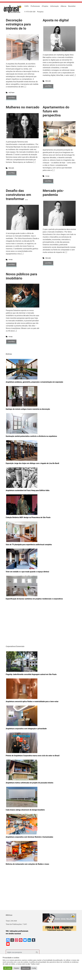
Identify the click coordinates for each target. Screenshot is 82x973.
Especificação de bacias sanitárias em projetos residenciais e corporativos (34, 599)
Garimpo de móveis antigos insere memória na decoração (28, 409)
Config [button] (34, 968)
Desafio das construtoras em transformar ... (18, 195)
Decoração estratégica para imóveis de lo (18, 24)
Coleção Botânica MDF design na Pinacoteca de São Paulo (28, 517)
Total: (8, 921)
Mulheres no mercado (22, 107)
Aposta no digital (56, 20)
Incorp (47, 176)
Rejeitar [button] (16, 968)
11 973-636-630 (29, 12)
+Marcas (63, 6)
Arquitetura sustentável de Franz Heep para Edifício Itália (27, 490)
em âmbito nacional (13, 934)
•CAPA (26, 6)
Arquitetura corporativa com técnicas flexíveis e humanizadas (29, 837)
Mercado (48, 81)
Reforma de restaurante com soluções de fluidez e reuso (27, 864)
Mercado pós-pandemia (53, 193)
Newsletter (72, 6)
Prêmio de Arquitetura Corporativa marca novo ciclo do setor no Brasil (32, 756)
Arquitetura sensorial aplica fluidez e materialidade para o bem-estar (32, 701)
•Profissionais (35, 6)
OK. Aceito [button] (7, 968)
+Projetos (45, 6)
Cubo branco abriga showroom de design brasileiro (25, 810)
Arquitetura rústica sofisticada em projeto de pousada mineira (29, 783)
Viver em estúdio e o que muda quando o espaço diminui (27, 572)
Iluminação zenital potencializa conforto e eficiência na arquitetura (31, 436)
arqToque (11, 92)
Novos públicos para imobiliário (21, 276)
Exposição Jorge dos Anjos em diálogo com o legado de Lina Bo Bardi (32, 463)
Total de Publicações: (14, 924)
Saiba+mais (25, 968)
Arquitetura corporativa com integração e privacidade (26, 729)
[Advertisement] (19, 626)
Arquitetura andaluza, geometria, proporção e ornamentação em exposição (34, 382)
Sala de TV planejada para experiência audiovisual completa (29, 545)
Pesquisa (40, 12)
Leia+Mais (11, 97)
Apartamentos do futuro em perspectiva (56, 111)
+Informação (54, 6)
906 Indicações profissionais (17, 931)
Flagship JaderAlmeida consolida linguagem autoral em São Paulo (31, 674)
